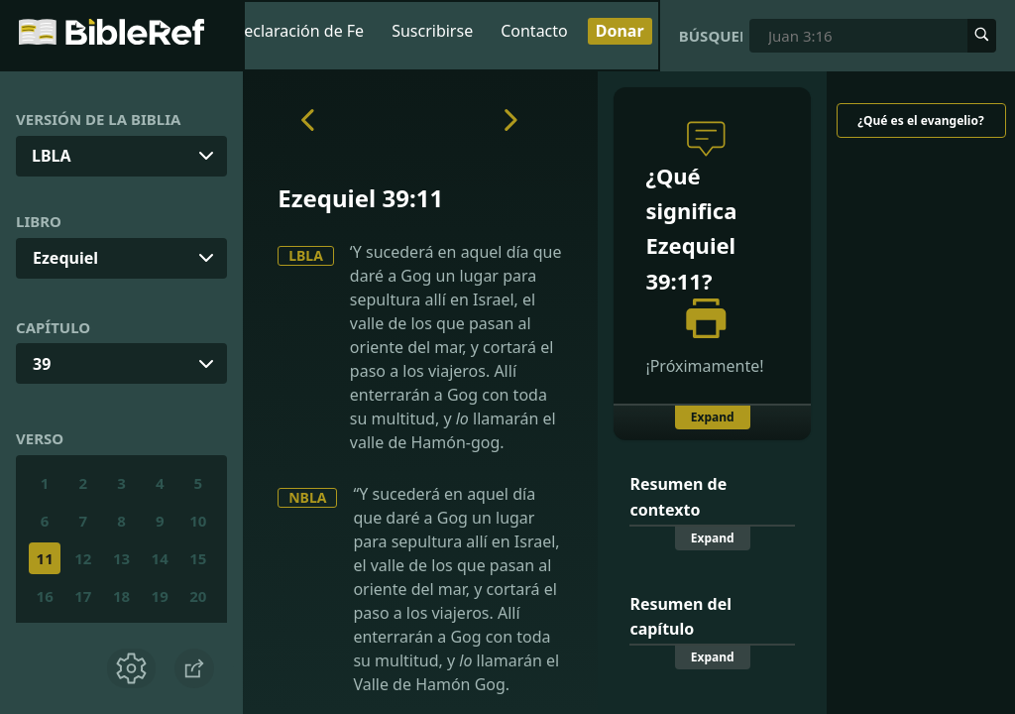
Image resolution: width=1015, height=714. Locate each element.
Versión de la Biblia (98, 119)
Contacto (534, 31)
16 (45, 596)
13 (121, 558)
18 (121, 596)
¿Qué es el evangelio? (920, 120)
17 (82, 596)
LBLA (305, 255)
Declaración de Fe (299, 31)
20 (197, 596)
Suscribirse (432, 31)
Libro (38, 221)
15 (197, 558)
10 (197, 521)
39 (42, 364)
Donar (620, 31)
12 (82, 558)
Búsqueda (711, 36)
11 (45, 558)
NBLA (307, 497)
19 (160, 596)
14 (160, 558)
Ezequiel (65, 258)
